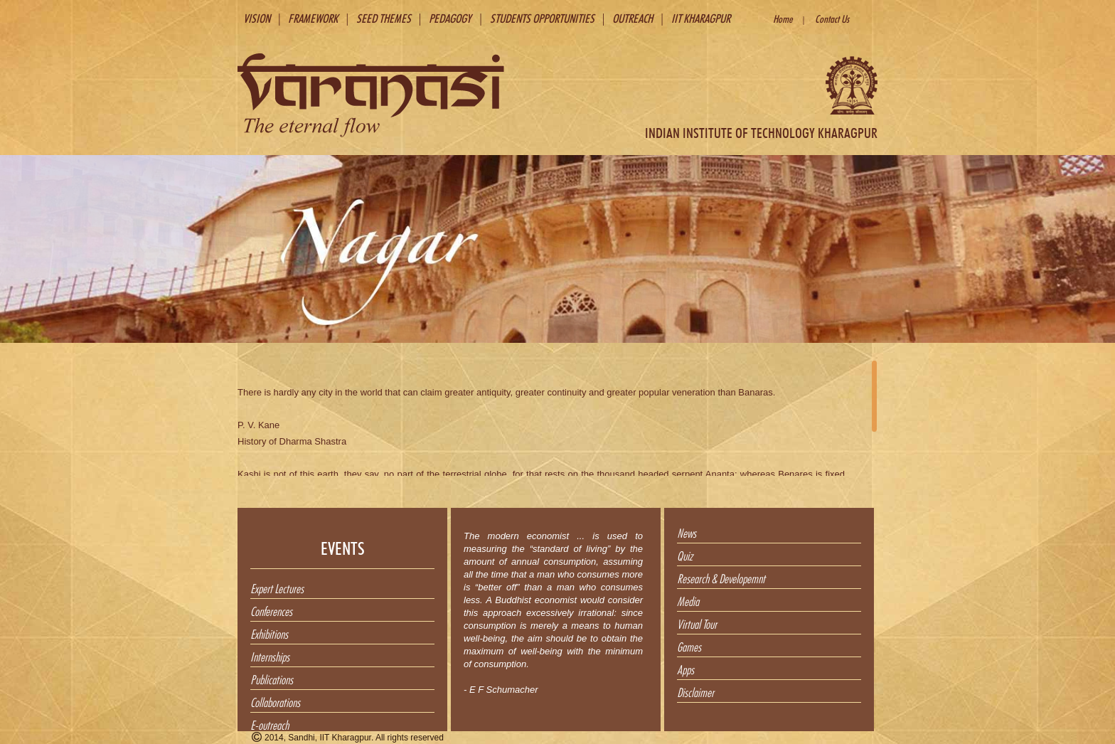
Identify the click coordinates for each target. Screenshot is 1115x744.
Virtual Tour (697, 622)
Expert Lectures (277, 586)
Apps (685, 667)
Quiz (685, 554)
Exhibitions (269, 632)
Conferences (271, 609)
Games (689, 645)
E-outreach (269, 723)
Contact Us (832, 17)
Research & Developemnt (721, 576)
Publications (271, 677)
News (686, 531)
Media (688, 599)
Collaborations (275, 700)
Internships (269, 655)
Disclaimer (695, 690)
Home (782, 17)
